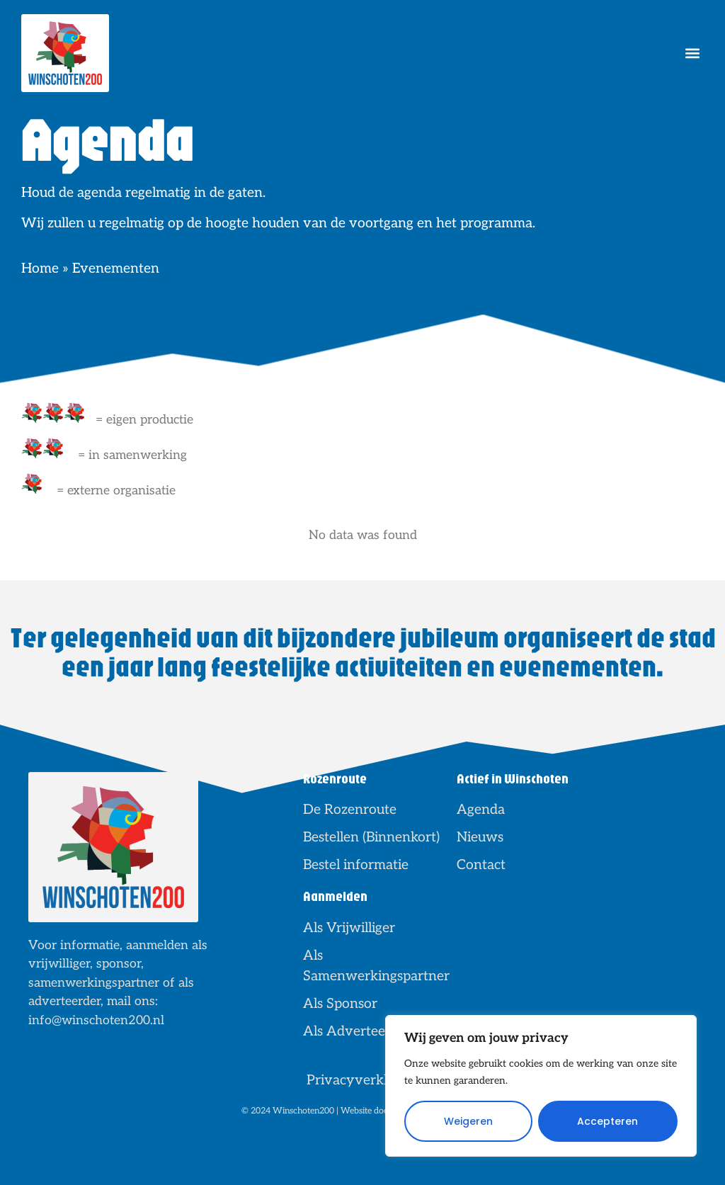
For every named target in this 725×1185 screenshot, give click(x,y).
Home (40, 268)
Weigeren (468, 1121)
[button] (692, 53)
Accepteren (607, 1121)
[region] (541, 1086)
